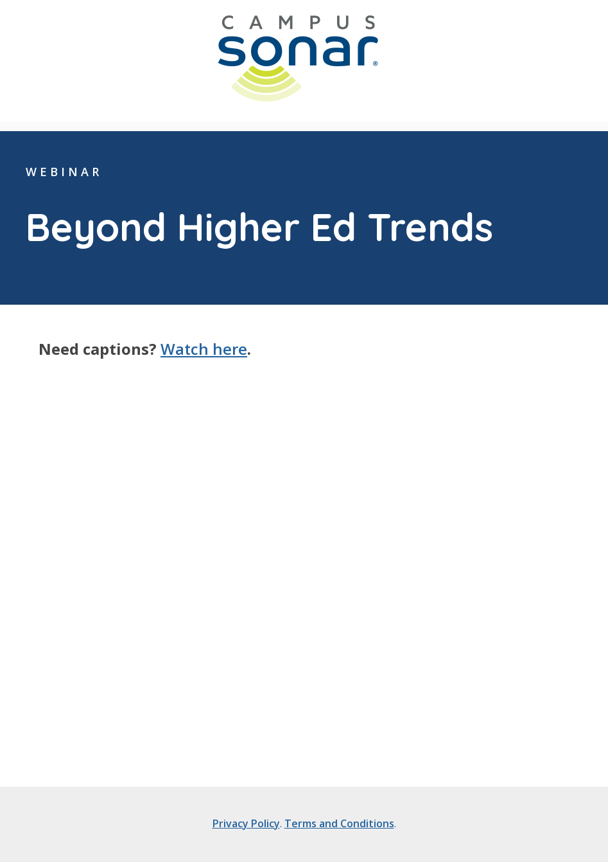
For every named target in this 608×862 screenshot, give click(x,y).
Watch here (204, 348)
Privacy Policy (246, 823)
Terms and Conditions (339, 823)
